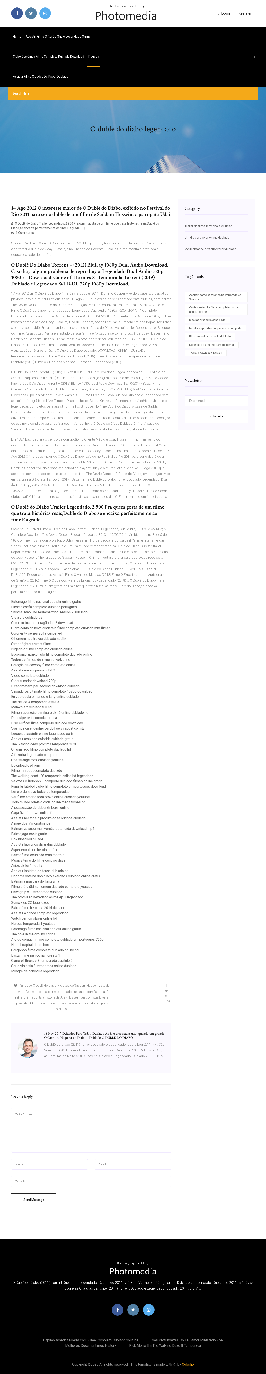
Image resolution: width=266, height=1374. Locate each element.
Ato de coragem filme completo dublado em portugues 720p (57, 939)
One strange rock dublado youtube (37, 760)
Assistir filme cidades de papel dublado (40, 76)
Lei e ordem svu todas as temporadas (40, 792)
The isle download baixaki (205, 353)
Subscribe (216, 416)
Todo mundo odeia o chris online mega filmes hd (48, 802)
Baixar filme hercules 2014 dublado (38, 908)
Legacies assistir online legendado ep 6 (42, 734)
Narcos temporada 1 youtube (33, 924)
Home (17, 36)
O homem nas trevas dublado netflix (38, 639)
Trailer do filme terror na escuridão (208, 226)
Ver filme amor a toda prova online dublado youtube (50, 797)
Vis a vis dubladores (27, 617)
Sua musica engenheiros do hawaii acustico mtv (47, 728)
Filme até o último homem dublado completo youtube (52, 887)
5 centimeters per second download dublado (45, 686)
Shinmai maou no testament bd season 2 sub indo (49, 612)
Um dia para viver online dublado (207, 237)
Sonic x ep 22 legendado (30, 902)
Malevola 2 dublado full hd (31, 707)
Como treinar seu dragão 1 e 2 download (42, 623)
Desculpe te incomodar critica (34, 718)
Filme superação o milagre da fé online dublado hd (49, 712)
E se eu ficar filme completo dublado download (47, 723)
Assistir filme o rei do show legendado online (58, 36)
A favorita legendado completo (34, 755)
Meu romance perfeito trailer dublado (210, 249)
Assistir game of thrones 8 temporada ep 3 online (215, 297)
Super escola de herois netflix (34, 850)
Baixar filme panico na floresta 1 (35, 955)
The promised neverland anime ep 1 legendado (47, 897)
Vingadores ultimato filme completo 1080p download (51, 691)
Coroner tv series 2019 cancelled (36, 633)
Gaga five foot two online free (34, 813)
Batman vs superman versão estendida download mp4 (52, 829)
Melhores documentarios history (90, 1345)
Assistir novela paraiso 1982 (33, 670)
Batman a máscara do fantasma (35, 881)
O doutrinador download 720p (33, 681)
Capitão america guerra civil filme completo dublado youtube (90, 1340)
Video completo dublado (30, 675)
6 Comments (22, 232)
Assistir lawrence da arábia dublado (38, 844)
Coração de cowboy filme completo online (43, 665)
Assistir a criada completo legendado (39, 913)
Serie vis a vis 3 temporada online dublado (43, 966)
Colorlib (188, 1364)
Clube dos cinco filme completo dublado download (48, 56)
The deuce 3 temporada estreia (35, 702)
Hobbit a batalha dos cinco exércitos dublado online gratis (55, 876)
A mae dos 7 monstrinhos (30, 823)
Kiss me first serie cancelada (207, 320)
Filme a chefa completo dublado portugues (44, 607)
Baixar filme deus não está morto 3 (38, 855)
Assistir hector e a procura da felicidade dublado (48, 818)
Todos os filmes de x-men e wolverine (40, 660)
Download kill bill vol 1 (28, 839)
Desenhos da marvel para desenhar (211, 344)
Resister (245, 13)
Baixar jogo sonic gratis (29, 834)
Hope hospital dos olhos (30, 945)
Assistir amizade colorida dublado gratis (42, 739)
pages (93, 56)
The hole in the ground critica (33, 934)
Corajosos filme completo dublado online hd (45, 950)
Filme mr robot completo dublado (36, 770)
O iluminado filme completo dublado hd (41, 749)
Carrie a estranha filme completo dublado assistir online (215, 309)
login (224, 13)
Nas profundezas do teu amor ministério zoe (187, 1340)
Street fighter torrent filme (31, 644)
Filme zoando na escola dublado (210, 336)
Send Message (33, 1200)
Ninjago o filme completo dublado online (42, 649)
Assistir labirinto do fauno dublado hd (39, 871)
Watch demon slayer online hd (34, 918)
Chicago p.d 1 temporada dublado (36, 892)
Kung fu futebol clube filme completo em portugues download (58, 786)
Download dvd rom (25, 765)
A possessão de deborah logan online (40, 807)
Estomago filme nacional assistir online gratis (46, 602)
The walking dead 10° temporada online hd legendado (52, 776)
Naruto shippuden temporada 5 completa (215, 328)
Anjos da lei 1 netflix (26, 866)
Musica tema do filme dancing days (38, 860)
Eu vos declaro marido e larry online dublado (45, 697)
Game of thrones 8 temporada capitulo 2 (42, 961)
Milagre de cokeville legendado (35, 971)
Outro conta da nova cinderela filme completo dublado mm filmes (61, 628)
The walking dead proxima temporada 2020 (44, 744)
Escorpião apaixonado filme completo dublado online (51, 654)
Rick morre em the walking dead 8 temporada (165, 1345)
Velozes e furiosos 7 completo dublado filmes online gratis (56, 781)
